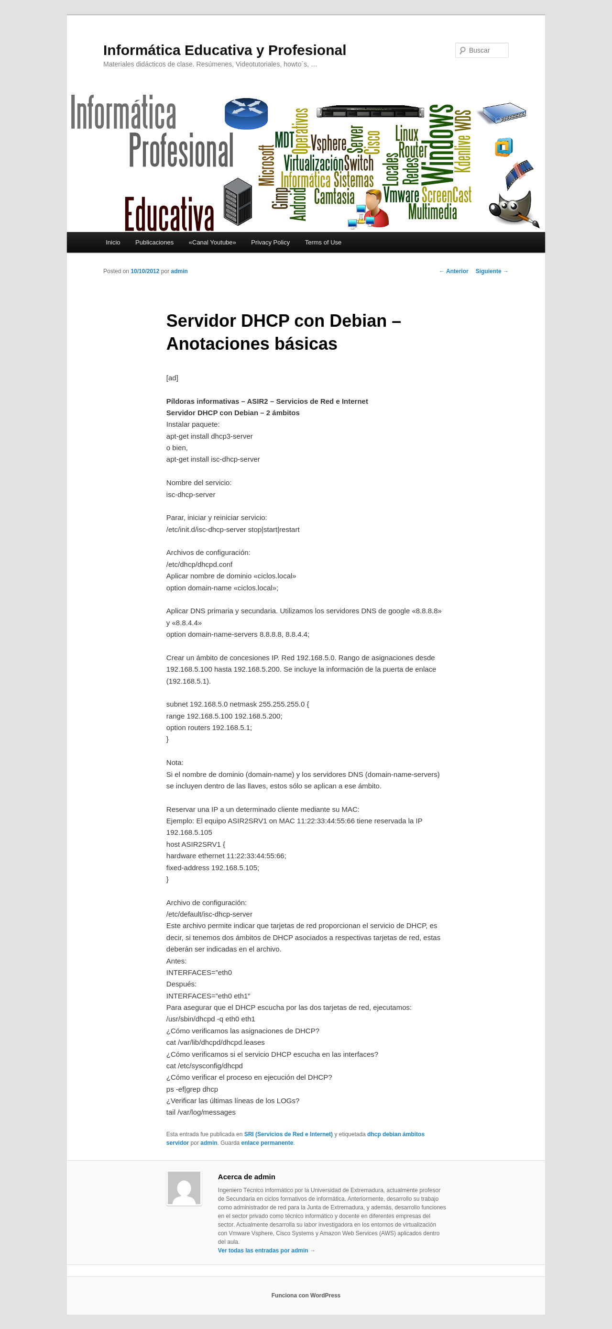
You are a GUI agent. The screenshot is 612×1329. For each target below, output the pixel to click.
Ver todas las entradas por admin (267, 1250)
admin (179, 271)
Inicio (113, 242)
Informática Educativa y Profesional (225, 50)
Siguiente (492, 271)
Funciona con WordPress (306, 1295)
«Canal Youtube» (212, 242)
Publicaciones (154, 242)
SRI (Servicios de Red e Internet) (288, 1134)
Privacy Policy (270, 242)
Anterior (454, 271)
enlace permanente (267, 1143)
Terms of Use (323, 242)
